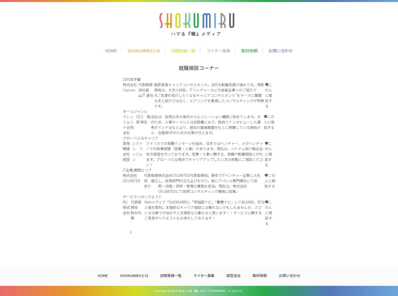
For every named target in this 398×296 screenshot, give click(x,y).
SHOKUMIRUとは (144, 51)
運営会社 (233, 275)
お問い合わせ (281, 51)
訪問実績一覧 (183, 51)
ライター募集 (218, 51)
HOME (111, 51)
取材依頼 (249, 51)
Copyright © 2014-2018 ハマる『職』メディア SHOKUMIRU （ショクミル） (199, 291)
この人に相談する (268, 95)
